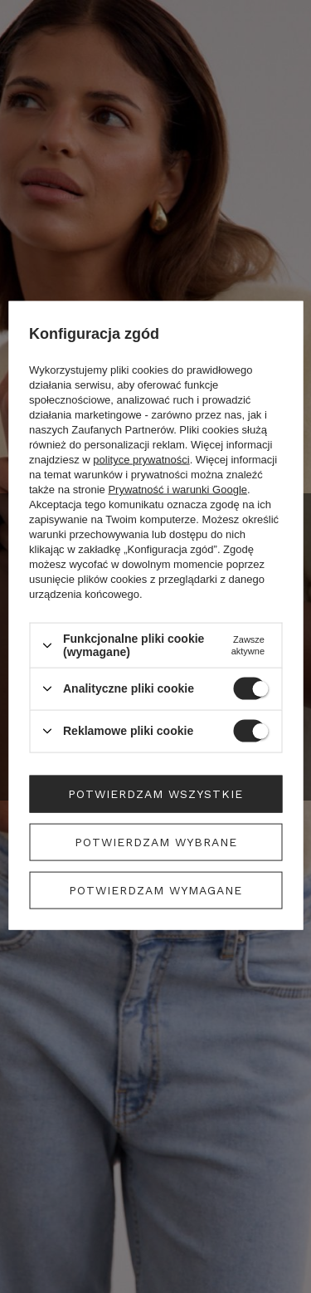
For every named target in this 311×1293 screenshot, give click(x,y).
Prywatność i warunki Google (177, 489)
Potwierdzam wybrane (156, 842)
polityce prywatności (141, 459)
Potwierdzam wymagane (155, 890)
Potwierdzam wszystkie (155, 794)
